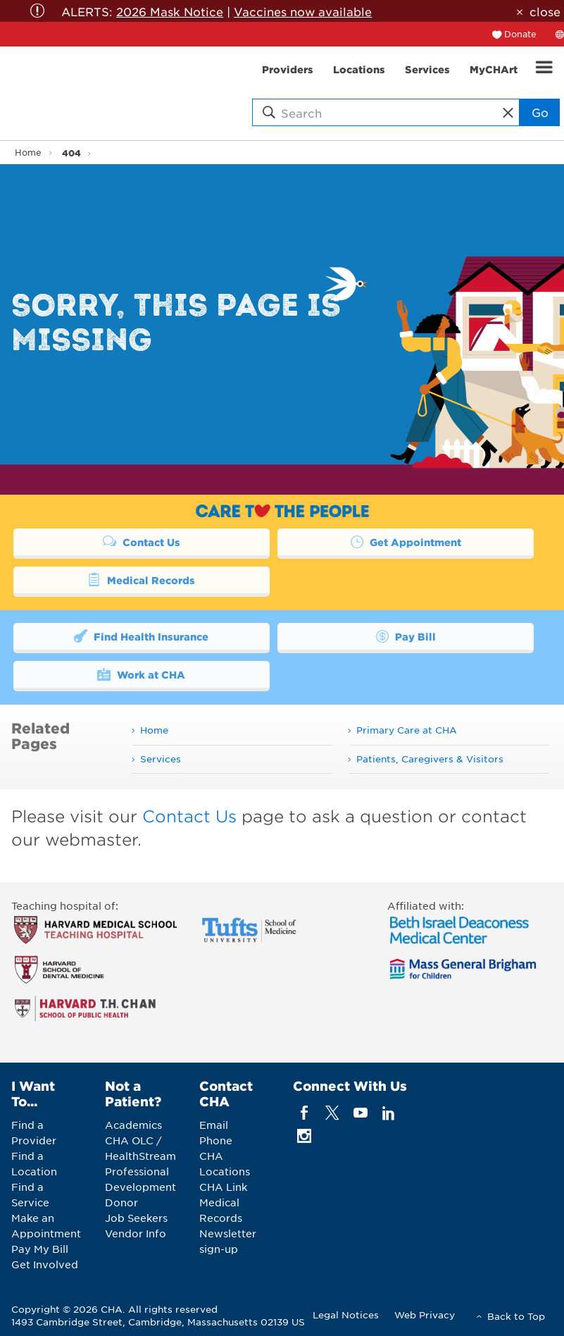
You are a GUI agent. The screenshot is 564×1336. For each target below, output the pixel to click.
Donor (121, 1202)
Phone (215, 1140)
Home (28, 152)
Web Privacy (424, 1314)
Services (160, 759)
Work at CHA (141, 673)
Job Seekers (136, 1217)
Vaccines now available (303, 11)
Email (213, 1124)
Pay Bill (405, 635)
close (544, 11)
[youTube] (361, 1113)
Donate (520, 33)
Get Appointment (405, 541)
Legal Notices (346, 1314)
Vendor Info (135, 1233)
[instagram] (304, 1136)
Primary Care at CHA (406, 730)
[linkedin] (389, 1113)
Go (540, 112)
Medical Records (141, 579)
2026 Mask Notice (169, 11)
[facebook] (304, 1113)
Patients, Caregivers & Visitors (429, 759)
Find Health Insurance (141, 635)
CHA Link (223, 1186)
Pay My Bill (39, 1248)
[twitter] (332, 1113)
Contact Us (141, 541)
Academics (133, 1124)
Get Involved (44, 1264)
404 (71, 153)
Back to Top (516, 1316)
